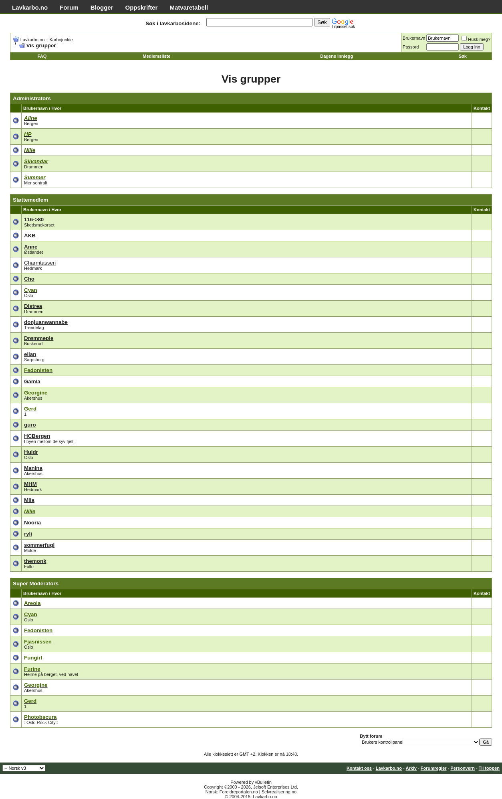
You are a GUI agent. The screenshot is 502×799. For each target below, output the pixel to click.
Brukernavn (414, 38)
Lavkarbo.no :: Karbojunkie (46, 39)
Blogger (102, 7)
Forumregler (434, 768)
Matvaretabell (188, 7)
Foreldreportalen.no (239, 791)
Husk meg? (476, 39)
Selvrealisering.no (279, 791)
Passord (411, 47)
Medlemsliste (156, 56)
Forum (69, 7)
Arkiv (411, 768)
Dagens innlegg (336, 56)
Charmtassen (40, 263)
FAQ (42, 56)
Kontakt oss (359, 768)
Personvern (462, 768)
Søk (463, 56)
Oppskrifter (141, 7)
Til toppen (489, 768)
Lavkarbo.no (30, 7)
